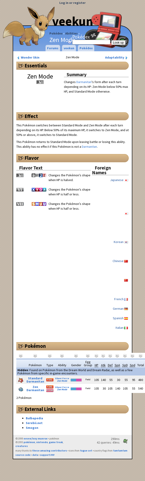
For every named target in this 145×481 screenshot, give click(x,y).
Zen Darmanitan (35, 388)
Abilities (71, 33)
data (35, 454)
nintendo (42, 442)
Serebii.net (34, 423)
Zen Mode (62, 380)
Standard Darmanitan (35, 379)
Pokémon (35, 346)
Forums (52, 48)
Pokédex (56, 33)
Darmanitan (84, 82)
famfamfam (120, 450)
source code (23, 454)
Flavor (31, 158)
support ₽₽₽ (47, 454)
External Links (40, 409)
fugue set (86, 450)
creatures (21, 446)
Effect (31, 116)
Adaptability (116, 57)
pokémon (29, 442)
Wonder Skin (28, 57)
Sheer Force (62, 378)
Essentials (35, 65)
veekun (69, 48)
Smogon (32, 428)
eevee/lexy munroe (36, 438)
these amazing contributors (49, 450)
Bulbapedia (34, 418)
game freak (56, 442)
